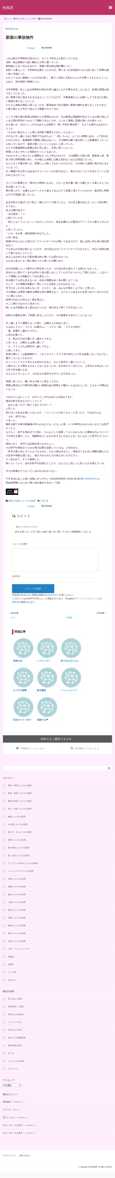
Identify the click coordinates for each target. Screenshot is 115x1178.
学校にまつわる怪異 (17, 884)
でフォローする (32, 753)
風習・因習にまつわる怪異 (20, 791)
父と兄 (11, 1058)
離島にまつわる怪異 (17, 822)
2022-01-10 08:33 (30, 527)
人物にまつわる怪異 (17, 907)
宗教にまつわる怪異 (17, 923)
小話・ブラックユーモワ (19, 954)
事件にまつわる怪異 (17, 939)
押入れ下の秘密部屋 (17, 1043)
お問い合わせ (24, 1161)
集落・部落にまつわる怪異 (20, 799)
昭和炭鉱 (7, 1107)
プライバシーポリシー (86, 603)
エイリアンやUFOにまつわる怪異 (23, 869)
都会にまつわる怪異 (17, 900)
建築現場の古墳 (15, 1051)
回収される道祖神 (16, 1020)
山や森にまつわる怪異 (18, 830)
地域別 (11, 962)
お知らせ (12, 985)
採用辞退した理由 (16, 1012)
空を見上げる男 (15, 1035)
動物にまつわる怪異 (17, 931)
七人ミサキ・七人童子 (13, 1130)
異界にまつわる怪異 (17, 845)
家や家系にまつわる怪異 (19, 853)
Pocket (31, 48)
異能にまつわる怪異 (17, 892)
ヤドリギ (7, 1115)
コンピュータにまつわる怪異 (21, 876)
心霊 (42, 501)
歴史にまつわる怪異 (17, 915)
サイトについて (9, 1161)
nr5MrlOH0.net (92, 478)
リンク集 (12, 977)
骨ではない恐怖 (15, 1004)
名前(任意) (16, 581)
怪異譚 (8, 8)
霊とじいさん (9, 1123)
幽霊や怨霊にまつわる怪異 (22, 501)
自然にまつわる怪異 (17, 946)
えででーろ (13, 1074)
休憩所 (11, 970)
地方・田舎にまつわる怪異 (20, 814)
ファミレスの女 (15, 1027)
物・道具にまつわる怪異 (19, 861)
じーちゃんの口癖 (16, 1066)
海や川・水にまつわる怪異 (20, 837)
